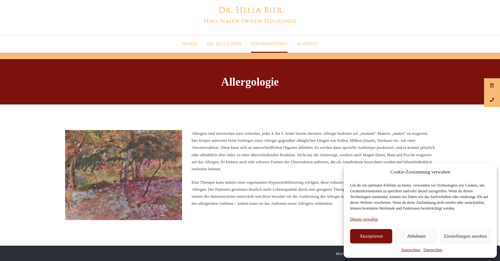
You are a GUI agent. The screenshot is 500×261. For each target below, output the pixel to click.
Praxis (190, 44)
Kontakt (308, 44)
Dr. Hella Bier (224, 44)
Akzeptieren (371, 236)
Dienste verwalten (364, 219)
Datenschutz (410, 250)
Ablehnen (416, 236)
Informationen (269, 44)
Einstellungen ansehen (465, 236)
